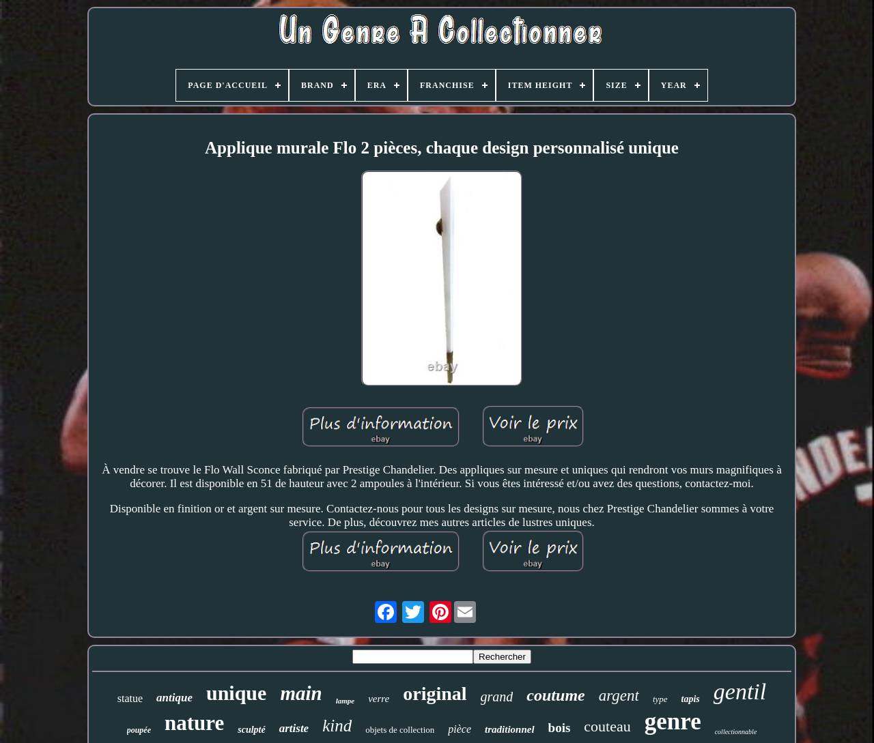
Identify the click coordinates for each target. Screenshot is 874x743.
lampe (345, 701)
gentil (740, 691)
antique (174, 697)
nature (194, 723)
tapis (690, 699)
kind (337, 725)
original (434, 693)
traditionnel (510, 729)
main (301, 693)
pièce (459, 729)
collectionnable (736, 731)
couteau (607, 726)
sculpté (251, 730)
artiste (294, 728)
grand (497, 696)
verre (378, 698)
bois (559, 727)
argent (619, 695)
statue (130, 698)
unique (236, 693)
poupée (139, 730)
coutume (555, 695)
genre (673, 721)
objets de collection (399, 730)
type (660, 699)
